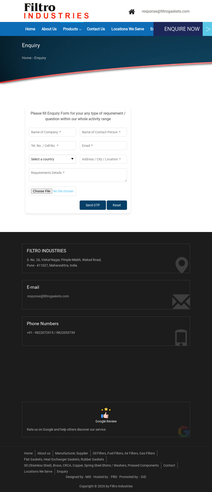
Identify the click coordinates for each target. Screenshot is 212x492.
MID (88, 477)
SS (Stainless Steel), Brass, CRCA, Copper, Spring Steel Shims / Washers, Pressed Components (91, 465)
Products (70, 29)
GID (143, 477)
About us (49, 29)
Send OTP (93, 205)
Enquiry (40, 58)
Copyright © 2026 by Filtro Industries (106, 486)
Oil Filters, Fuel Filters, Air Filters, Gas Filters (124, 453)
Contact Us (96, 29)
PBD (114, 477)
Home (30, 29)
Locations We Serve (127, 29)
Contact (169, 465)
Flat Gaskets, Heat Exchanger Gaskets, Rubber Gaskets (64, 459)
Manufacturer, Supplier (71, 453)
